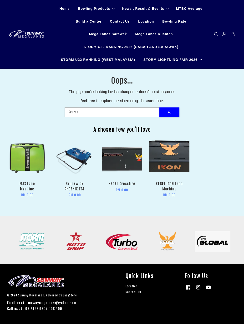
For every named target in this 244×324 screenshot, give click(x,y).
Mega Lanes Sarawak (108, 34)
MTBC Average (189, 8)
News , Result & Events (145, 8)
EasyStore (70, 295)
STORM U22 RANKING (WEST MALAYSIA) (98, 60)
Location (146, 21)
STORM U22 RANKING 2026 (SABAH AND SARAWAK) (131, 47)
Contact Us (120, 21)
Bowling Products (96, 8)
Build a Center (89, 21)
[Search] (112, 112)
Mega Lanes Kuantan (154, 34)
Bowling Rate (174, 21)
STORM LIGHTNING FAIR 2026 (172, 60)
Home (65, 8)
